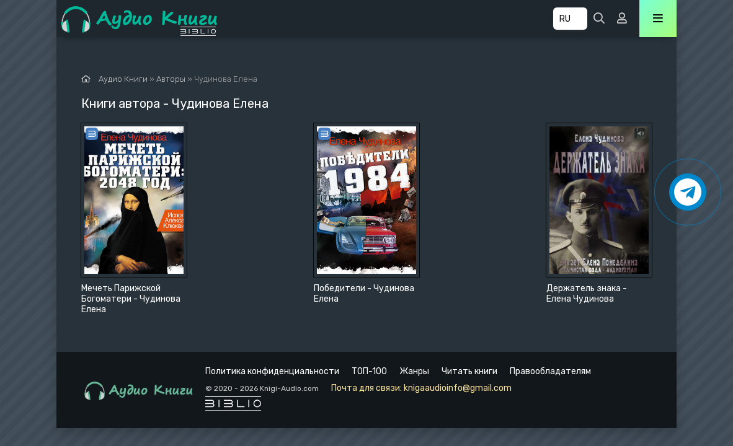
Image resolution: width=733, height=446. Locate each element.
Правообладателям (550, 371)
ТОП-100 (369, 371)
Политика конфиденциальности (272, 371)
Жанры (414, 371)
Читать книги (469, 371)
